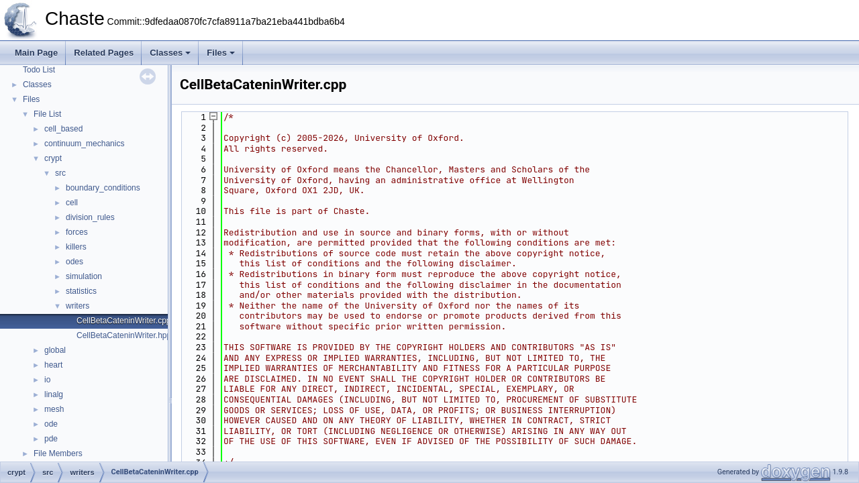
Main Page (36, 53)
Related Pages (104, 53)
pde (51, 438)
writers (77, 306)
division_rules (90, 217)
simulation (84, 276)
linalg (53, 394)
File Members (58, 453)
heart (53, 365)
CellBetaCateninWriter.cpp (124, 320)
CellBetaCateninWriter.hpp (124, 335)
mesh (54, 409)
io (47, 379)
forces (77, 232)
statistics (81, 291)
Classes (170, 53)
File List (47, 114)
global (55, 350)
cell (72, 202)
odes (74, 261)
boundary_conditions (103, 188)
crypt (53, 158)
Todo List (39, 69)
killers (76, 247)
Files (221, 53)
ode (51, 424)
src (60, 173)
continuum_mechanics (84, 143)
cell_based (63, 128)
